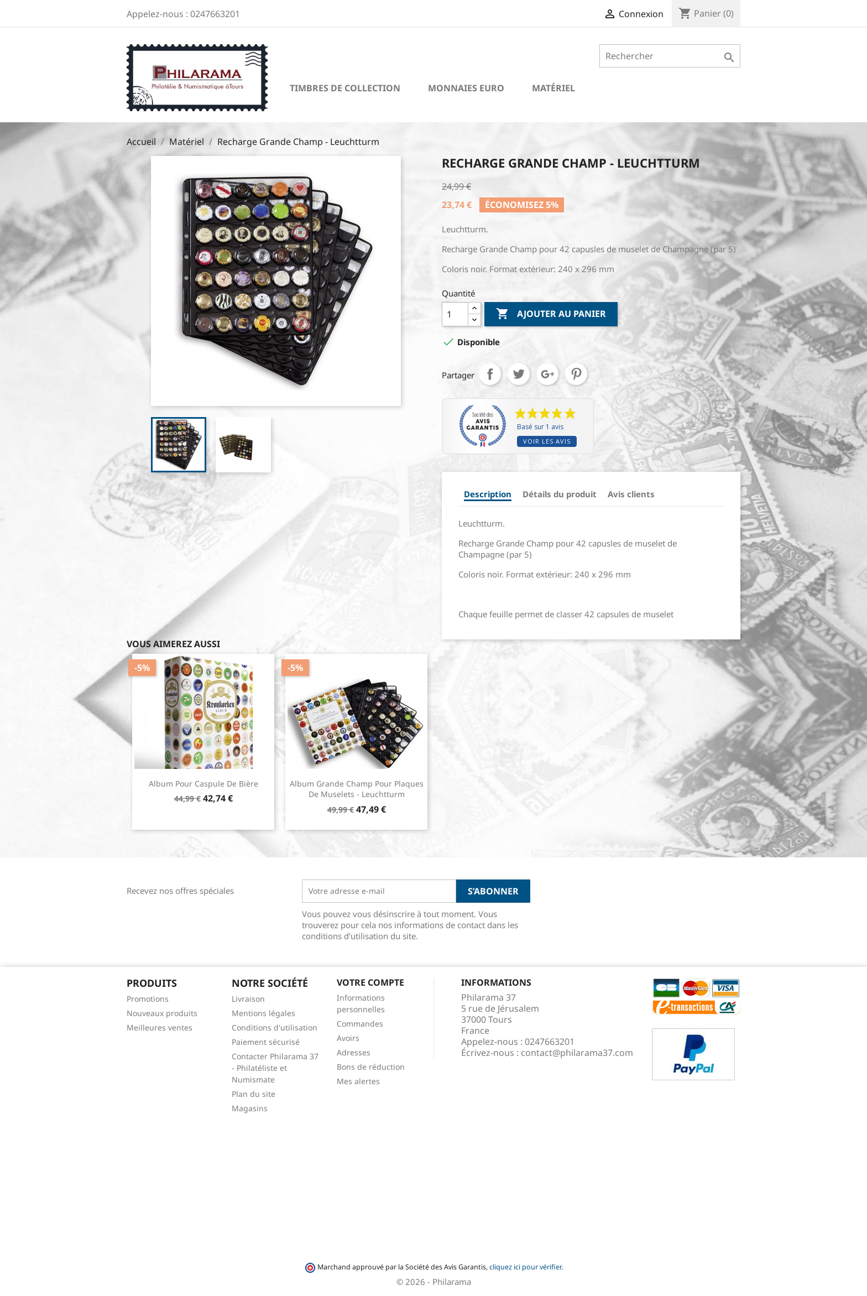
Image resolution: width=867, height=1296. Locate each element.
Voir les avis (547, 441)
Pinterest (576, 374)
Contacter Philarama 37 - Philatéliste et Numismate (275, 1068)
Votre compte (370, 982)
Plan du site (253, 1094)
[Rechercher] (669, 55)
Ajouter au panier (551, 314)
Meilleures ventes (159, 1027)
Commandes (360, 1023)
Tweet (519, 374)
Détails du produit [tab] (560, 493)
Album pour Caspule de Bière (203, 783)
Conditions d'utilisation (274, 1027)
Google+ (547, 374)
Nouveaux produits (162, 1013)
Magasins (250, 1108)
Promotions (148, 998)
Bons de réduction (371, 1066)
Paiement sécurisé (266, 1042)
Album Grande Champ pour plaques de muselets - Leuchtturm (357, 789)
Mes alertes (358, 1081)
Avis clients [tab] (631, 493)
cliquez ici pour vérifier (525, 1267)
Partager (490, 374)
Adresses (353, 1052)
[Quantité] (455, 314)
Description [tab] (487, 493)
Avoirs (348, 1038)
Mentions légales (263, 1013)
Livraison (248, 998)
